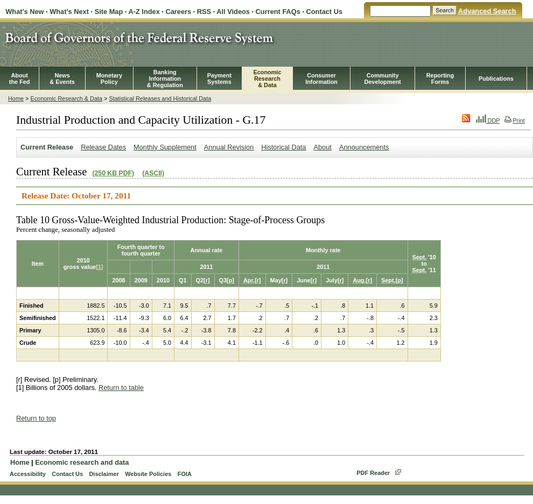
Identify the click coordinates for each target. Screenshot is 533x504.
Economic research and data (82, 462)
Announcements (364, 147)
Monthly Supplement (165, 147)
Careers (178, 12)
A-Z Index (143, 12)
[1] (99, 267)
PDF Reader (373, 473)
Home (16, 98)
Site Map (109, 12)
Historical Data (283, 147)
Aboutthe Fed (19, 78)
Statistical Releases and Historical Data (160, 98)
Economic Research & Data (66, 98)
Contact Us (324, 12)
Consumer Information (321, 78)
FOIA (185, 474)
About (322, 147)
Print (514, 120)
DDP (488, 120)
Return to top (36, 418)
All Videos (233, 12)
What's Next (69, 12)
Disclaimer (103, 474)
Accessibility (28, 474)
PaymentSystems (219, 78)
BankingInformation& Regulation (165, 78)
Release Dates (103, 147)
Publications (496, 78)
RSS (204, 12)
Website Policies (148, 474)
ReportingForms (440, 78)
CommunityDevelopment (382, 78)
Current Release (46, 147)
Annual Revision (229, 147)
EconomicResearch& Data (267, 78)
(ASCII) (153, 173)
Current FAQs (278, 12)
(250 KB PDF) (113, 173)
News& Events (62, 78)
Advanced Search (487, 11)
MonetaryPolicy (109, 78)
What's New (24, 12)
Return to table (121, 388)
